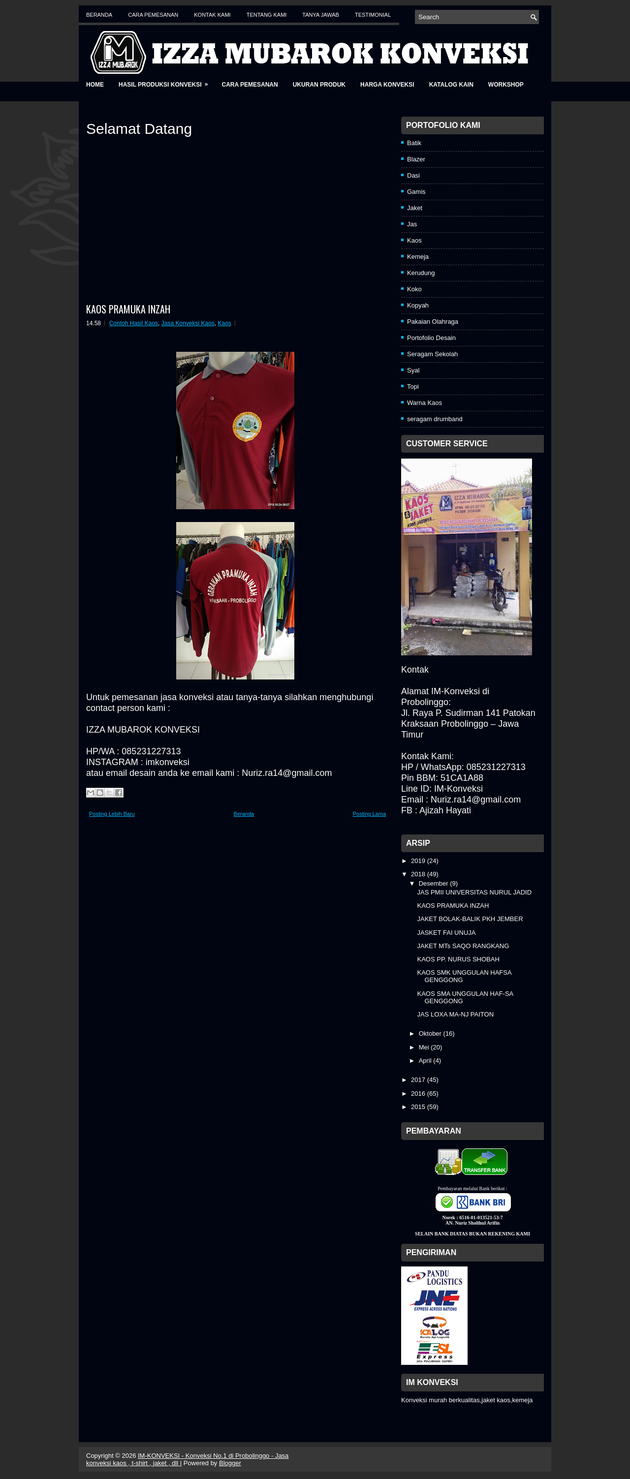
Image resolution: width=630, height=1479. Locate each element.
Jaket (414, 208)
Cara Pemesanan (153, 15)
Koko (414, 289)
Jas (412, 224)
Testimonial (373, 15)
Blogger (230, 1463)
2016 (419, 1093)
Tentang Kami (267, 15)
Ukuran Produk (319, 84)
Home (95, 84)
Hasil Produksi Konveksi (166, 81)
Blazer (416, 159)
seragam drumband (435, 419)
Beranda (99, 15)
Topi (413, 386)
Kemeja (418, 256)
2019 (419, 860)
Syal (413, 370)
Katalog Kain (451, 84)
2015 (419, 1106)
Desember (434, 883)
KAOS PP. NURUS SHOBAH (458, 959)
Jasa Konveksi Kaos (188, 323)
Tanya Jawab (320, 15)
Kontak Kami (212, 15)
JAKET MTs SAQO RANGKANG (463, 946)
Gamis (416, 191)
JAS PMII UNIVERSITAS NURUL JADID (474, 892)
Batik (414, 143)
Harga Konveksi (387, 84)
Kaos (224, 323)
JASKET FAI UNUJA (446, 932)
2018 (419, 874)
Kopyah (418, 305)
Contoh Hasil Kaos (133, 323)
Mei (425, 1047)
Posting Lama (369, 814)
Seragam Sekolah (432, 354)
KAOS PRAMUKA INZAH (128, 309)
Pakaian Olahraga (432, 321)
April (426, 1060)
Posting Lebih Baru (112, 814)
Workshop (506, 84)
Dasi (413, 175)
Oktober (431, 1033)
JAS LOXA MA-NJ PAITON (455, 1014)
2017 (419, 1079)
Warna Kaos (424, 402)
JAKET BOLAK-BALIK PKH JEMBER (470, 919)
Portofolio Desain (431, 337)
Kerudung (421, 273)
